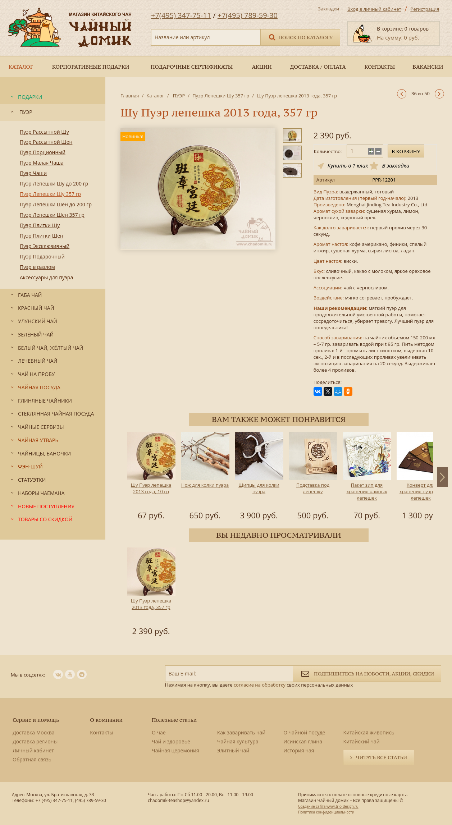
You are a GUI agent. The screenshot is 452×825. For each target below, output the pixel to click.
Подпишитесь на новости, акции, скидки (367, 673)
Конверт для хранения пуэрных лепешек (421, 491)
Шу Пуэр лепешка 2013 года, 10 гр (151, 488)
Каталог (155, 95)
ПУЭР (178, 95)
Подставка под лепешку (312, 488)
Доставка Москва (34, 732)
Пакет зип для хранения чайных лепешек (367, 491)
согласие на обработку (260, 685)
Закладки (328, 8)
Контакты (101, 732)
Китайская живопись (368, 732)
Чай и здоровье (171, 741)
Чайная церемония (175, 750)
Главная (129, 95)
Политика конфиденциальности (326, 812)
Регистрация (424, 9)
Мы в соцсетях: (28, 675)
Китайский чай (361, 741)
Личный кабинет (33, 750)
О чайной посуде (304, 732)
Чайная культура (238, 741)
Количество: (328, 151)
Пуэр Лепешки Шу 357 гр (220, 95)
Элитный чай (233, 750)
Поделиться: (328, 382)
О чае (159, 732)
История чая (298, 750)
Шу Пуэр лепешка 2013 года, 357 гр (151, 603)
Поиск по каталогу (300, 36)
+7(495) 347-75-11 (181, 15)
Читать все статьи (381, 757)
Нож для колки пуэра (205, 485)
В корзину (406, 151)
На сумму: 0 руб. (398, 37)
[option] (151, 477)
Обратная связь (32, 759)
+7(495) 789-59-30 (248, 15)
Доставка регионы (35, 741)
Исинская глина (302, 741)
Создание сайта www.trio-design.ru (328, 806)
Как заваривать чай (241, 732)
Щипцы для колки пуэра (258, 488)
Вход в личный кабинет (374, 9)
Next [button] (442, 477)
